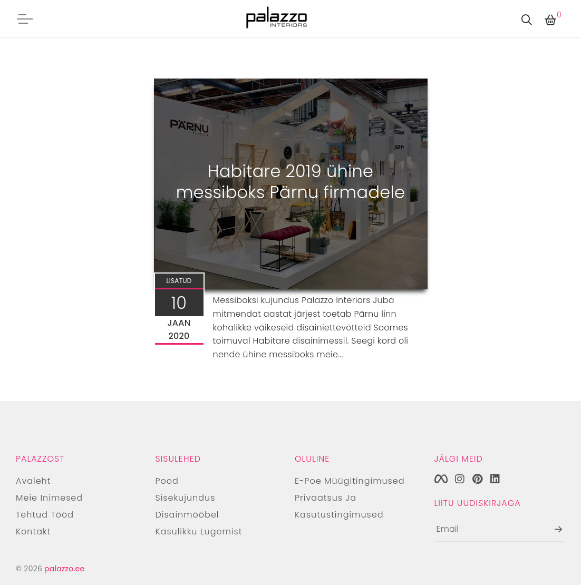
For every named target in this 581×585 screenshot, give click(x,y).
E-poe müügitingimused (350, 481)
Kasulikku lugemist (199, 531)
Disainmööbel (187, 515)
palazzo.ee (64, 568)
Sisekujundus (186, 498)
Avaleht (33, 481)
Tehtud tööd (45, 515)
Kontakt (33, 531)
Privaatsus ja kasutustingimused (339, 506)
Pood (167, 481)
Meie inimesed (49, 498)
